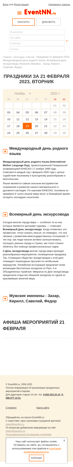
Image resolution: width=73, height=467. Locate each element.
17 (8, 126)
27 (36, 132)
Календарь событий (24, 57)
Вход (5, 4)
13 (36, 119)
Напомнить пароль (59, 4)
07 (45, 112)
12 (27, 119)
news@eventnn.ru (15, 424)
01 (55, 105)
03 (8, 112)
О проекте (11, 407)
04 (18, 112)
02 (64, 105)
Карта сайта (43, 407)
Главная (7, 57)
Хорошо (36, 458)
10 (8, 119)
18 (18, 126)
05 (27, 112)
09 (64, 112)
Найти (6, 40)
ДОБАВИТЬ (48, 22)
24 (8, 132)
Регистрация (21, 4)
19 (27, 126)
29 (55, 132)
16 (64, 119)
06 (36, 112)
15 (55, 119)
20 (36, 126)
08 (55, 112)
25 (18, 132)
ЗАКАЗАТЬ (23, 22)
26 (27, 132)
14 (45, 119)
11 (18, 119)
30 (64, 132)
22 (55, 126)
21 (45, 126)
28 (45, 132)
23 (64, 126)
